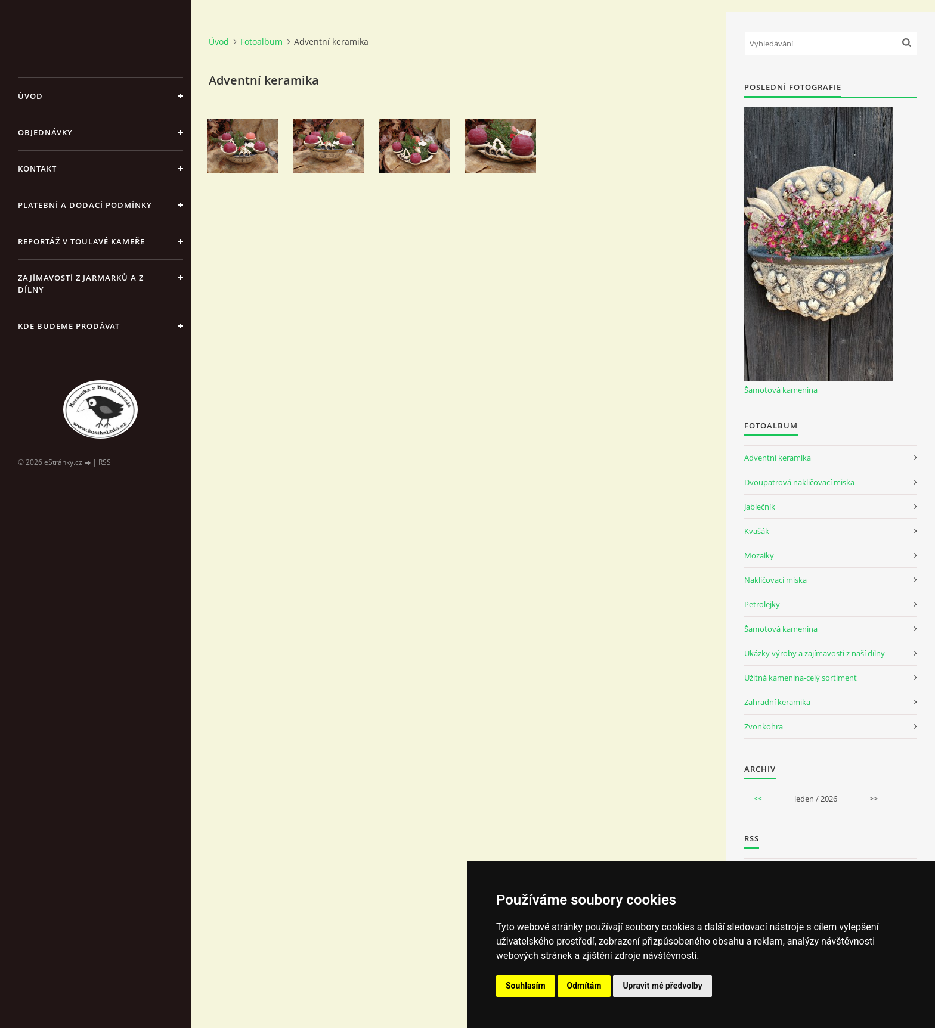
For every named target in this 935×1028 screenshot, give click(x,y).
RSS (104, 462)
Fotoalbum (261, 41)
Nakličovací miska (775, 579)
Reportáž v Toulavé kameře (81, 241)
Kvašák (756, 531)
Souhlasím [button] (526, 985)
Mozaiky (759, 555)
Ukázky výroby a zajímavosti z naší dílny (814, 653)
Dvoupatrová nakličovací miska (799, 482)
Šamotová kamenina (781, 389)
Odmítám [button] (584, 985)
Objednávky (45, 132)
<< (758, 798)
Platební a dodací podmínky (85, 205)
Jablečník (759, 506)
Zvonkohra (763, 726)
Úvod (30, 96)
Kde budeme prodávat (69, 326)
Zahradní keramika (777, 702)
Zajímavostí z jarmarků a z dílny (81, 283)
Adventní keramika (777, 457)
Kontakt (37, 168)
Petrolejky (762, 604)
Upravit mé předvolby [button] (662, 985)
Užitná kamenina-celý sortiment (800, 677)
